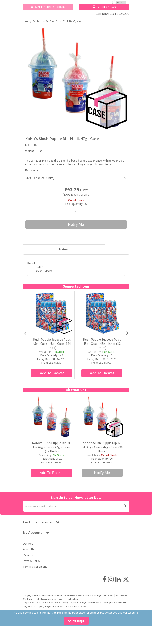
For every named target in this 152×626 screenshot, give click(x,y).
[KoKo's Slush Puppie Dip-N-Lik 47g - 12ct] (51, 416)
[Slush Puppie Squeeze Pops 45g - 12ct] (101, 313)
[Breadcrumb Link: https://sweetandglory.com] (25, 21)
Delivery (28, 544)
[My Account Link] (48, 7)
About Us (28, 549)
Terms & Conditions (35, 566)
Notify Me (76, 224)
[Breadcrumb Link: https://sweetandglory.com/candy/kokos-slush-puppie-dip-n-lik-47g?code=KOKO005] (62, 21)
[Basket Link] (104, 7)
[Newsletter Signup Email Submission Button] (125, 506)
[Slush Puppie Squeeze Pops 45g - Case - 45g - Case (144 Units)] (51, 348)
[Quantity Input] (76, 212)
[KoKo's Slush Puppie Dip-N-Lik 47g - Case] (102, 416)
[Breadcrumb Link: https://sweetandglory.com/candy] (36, 21)
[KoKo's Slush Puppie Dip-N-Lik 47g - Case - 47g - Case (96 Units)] (102, 451)
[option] (76, 78)
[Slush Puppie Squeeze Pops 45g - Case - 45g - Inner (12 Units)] (101, 348)
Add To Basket (52, 373)
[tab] (64, 249)
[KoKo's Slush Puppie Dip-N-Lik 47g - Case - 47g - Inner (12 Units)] (51, 451)
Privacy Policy (31, 561)
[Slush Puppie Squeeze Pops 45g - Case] (51, 313)
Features (64, 249)
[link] (104, 579)
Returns (28, 555)
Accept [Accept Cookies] (76, 621)
